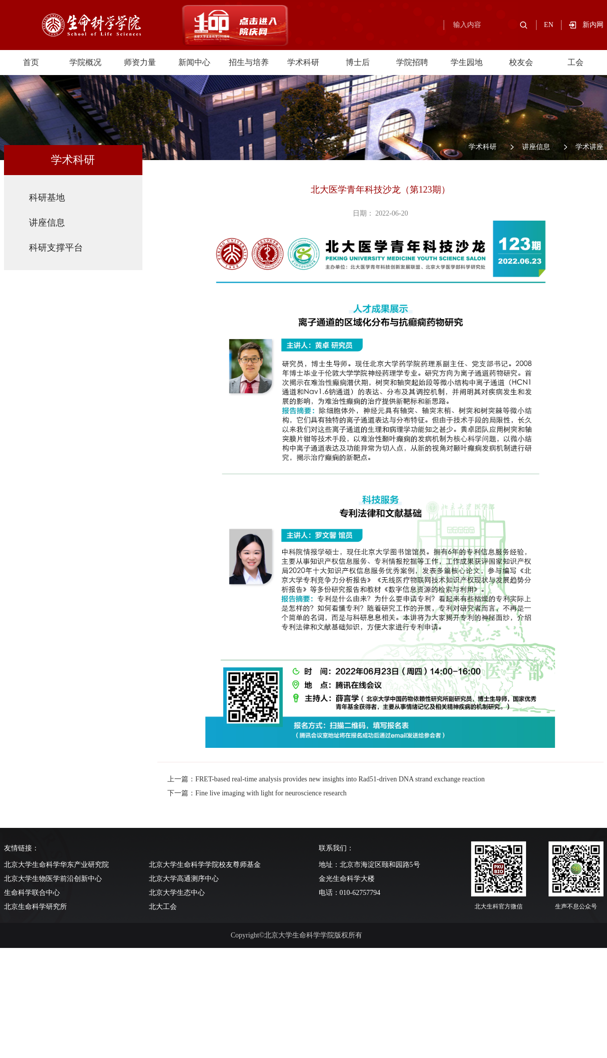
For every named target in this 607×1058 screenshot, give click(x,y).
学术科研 (303, 62)
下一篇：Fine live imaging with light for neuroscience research (257, 793)
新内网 (593, 25)
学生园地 (467, 62)
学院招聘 (412, 62)
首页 (31, 62)
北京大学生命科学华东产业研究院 (56, 864)
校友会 (521, 62)
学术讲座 (590, 147)
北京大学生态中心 (177, 892)
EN (549, 25)
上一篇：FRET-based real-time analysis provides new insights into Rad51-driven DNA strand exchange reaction (326, 779)
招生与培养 (249, 62)
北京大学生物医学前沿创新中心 (53, 878)
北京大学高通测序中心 (184, 878)
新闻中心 (194, 62)
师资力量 (140, 62)
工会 (576, 62)
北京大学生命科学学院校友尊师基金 (205, 864)
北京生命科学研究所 (35, 906)
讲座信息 (536, 147)
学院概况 (85, 62)
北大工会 (163, 906)
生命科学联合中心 (32, 892)
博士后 (358, 62)
